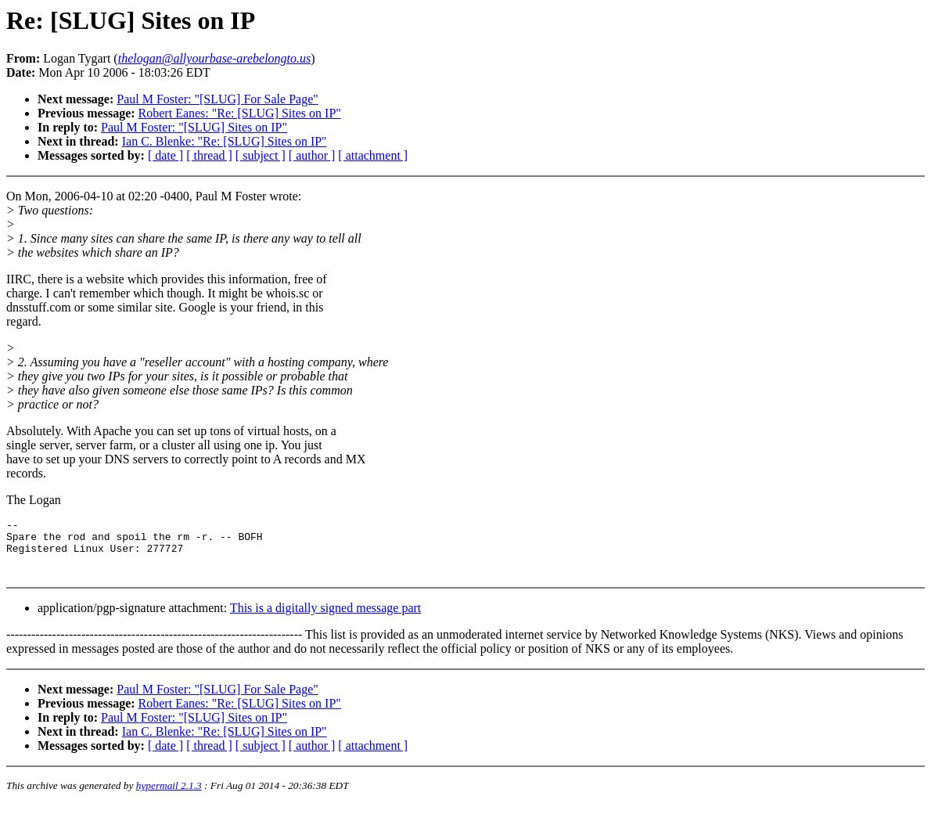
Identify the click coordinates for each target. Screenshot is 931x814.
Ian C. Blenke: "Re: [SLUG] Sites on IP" (224, 141)
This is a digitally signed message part (325, 617)
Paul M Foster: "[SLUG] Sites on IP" (194, 127)
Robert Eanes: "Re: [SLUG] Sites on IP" (239, 113)
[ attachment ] (373, 155)
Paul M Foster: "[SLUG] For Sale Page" (217, 99)
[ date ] (165, 155)
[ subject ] (260, 155)
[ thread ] (209, 155)
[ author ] (312, 155)
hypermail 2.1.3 (169, 795)
